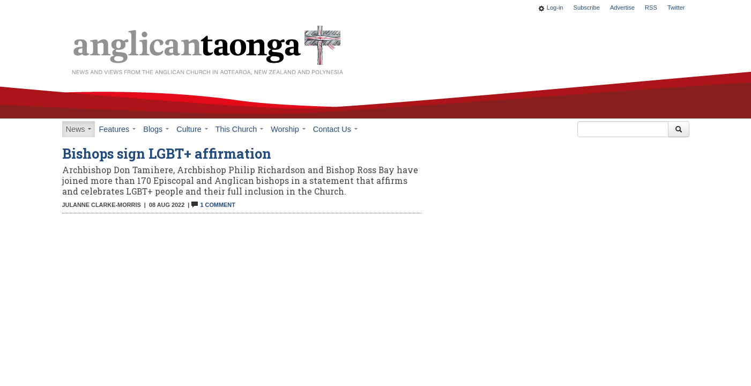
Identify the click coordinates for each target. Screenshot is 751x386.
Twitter (676, 7)
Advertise (622, 7)
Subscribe (587, 7)
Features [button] (117, 129)
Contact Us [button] (335, 129)
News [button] (79, 129)
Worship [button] (288, 129)
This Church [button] (239, 129)
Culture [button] (191, 129)
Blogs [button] (156, 129)
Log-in (555, 7)
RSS (651, 7)
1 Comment (213, 205)
